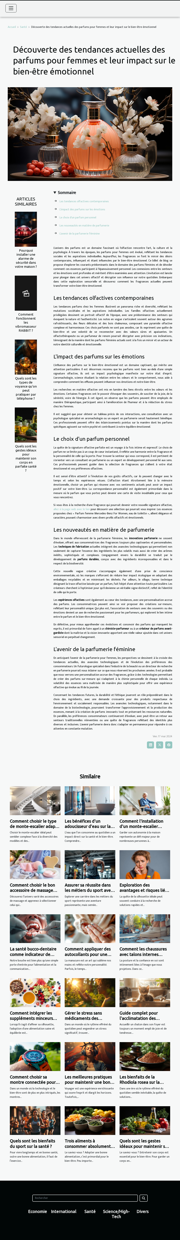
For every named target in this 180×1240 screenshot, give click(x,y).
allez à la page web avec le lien (71, 509)
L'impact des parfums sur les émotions (82, 209)
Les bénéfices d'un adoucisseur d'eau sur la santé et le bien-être (88, 826)
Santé (23, 27)
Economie (37, 1211)
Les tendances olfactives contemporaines (84, 201)
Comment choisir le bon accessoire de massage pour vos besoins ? (32, 890)
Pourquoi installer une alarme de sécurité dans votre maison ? (26, 258)
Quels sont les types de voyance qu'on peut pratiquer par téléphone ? (26, 388)
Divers (143, 1211)
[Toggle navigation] (11, 8)
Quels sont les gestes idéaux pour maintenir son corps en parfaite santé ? (26, 458)
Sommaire (67, 193)
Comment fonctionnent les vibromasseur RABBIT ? (25, 322)
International (63, 1211)
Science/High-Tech (116, 1214)
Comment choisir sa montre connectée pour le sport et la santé (35, 1082)
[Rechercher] (85, 1198)
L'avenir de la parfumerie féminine (79, 233)
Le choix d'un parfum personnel (77, 217)
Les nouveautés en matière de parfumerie (84, 225)
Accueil (12, 27)
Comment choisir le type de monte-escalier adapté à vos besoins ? (34, 826)
